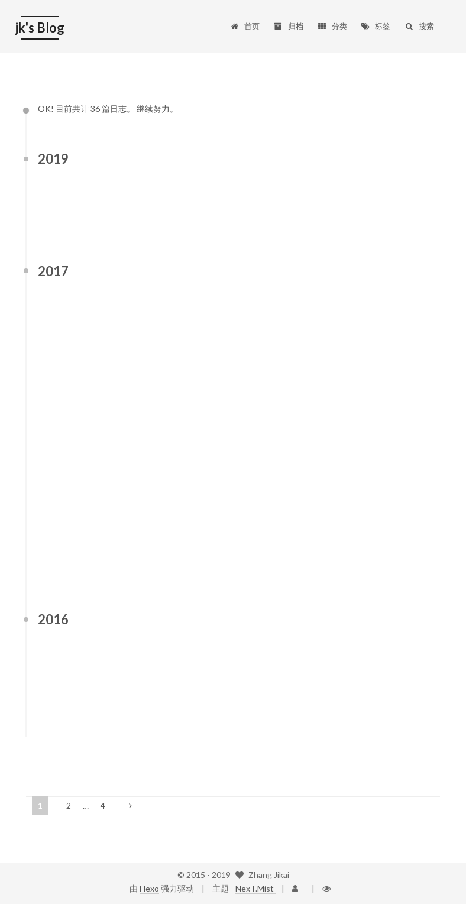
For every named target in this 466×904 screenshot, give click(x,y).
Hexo (149, 888)
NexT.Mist (255, 888)
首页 (244, 16)
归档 (288, 16)
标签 (376, 16)
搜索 (419, 16)
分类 (332, 16)
